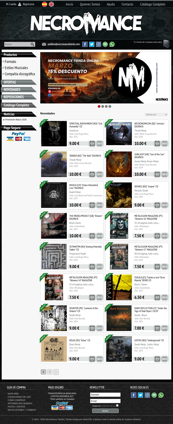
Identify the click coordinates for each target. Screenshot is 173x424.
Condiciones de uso (19, 397)
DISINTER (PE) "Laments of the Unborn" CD (83, 309)
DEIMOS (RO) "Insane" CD (146, 186)
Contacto (127, 4)
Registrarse (28, 4)
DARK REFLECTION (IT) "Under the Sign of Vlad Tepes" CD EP (150, 309)
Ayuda (111, 4)
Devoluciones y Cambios (22, 410)
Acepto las (103, 406)
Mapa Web (13, 394)
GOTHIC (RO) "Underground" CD (149, 340)
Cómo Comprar (16, 400)
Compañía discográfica (20, 73)
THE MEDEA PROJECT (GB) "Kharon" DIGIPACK (85, 217)
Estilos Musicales (16, 67)
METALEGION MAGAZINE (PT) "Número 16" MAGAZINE (148, 217)
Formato (10, 61)
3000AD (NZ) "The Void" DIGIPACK (85, 155)
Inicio (69, 4)
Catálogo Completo (152, 4)
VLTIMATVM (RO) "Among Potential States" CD (85, 248)
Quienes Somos (90, 4)
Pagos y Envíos (16, 407)
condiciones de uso (108, 406)
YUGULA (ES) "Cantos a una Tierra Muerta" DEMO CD (149, 279)
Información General (20, 403)
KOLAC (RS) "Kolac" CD (79, 340)
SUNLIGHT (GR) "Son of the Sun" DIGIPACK (149, 156)
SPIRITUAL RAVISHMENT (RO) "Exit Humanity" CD (85, 125)
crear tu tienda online (111, 419)
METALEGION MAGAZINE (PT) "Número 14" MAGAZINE (83, 279)
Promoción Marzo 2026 (16, 119)
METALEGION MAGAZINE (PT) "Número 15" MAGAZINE (148, 248)
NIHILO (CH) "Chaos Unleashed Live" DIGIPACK (83, 186)
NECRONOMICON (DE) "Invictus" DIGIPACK (149, 125)
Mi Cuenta (11, 4)
